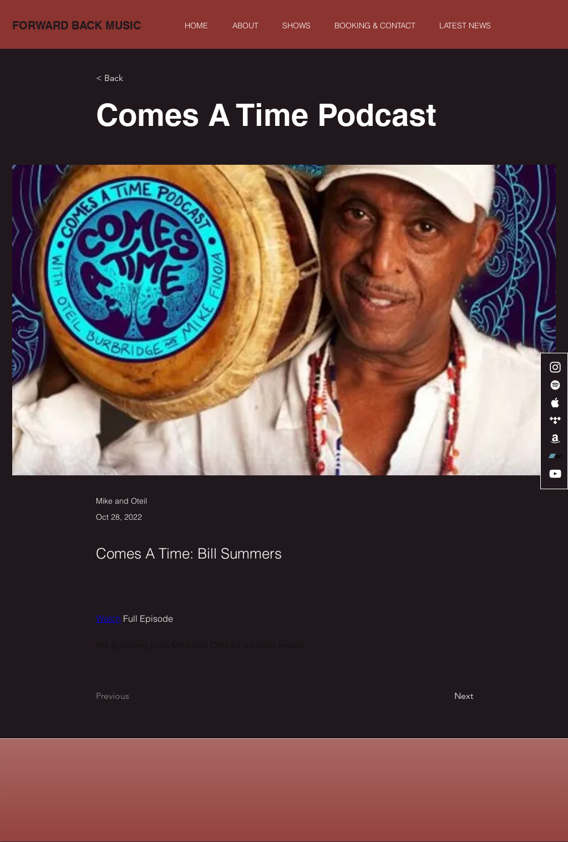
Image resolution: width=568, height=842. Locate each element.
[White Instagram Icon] (555, 367)
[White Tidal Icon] (555, 420)
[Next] (445, 697)
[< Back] (132, 78)
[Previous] (132, 697)
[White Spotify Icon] (555, 385)
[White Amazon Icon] (555, 438)
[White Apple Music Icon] (555, 402)
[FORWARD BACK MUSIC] (76, 25)
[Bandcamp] (555, 456)
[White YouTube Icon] (555, 473)
